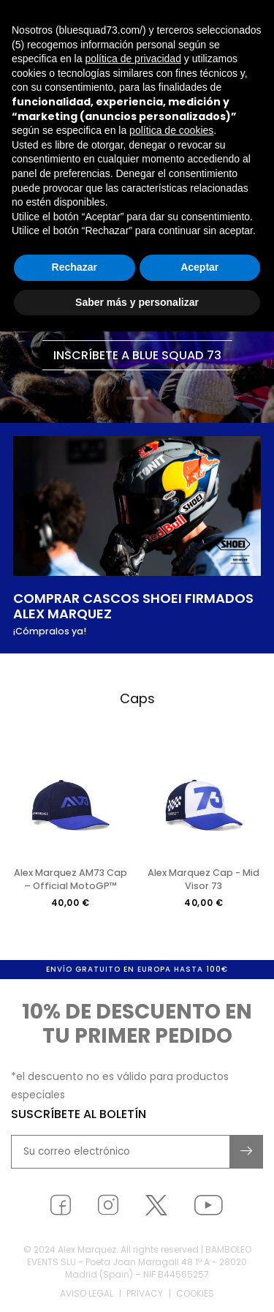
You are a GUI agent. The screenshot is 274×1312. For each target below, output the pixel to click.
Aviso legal (86, 1296)
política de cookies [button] (171, 130)
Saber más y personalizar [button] (137, 302)
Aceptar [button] (199, 267)
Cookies (195, 1296)
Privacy (144, 1296)
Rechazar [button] (74, 267)
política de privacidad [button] (133, 58)
